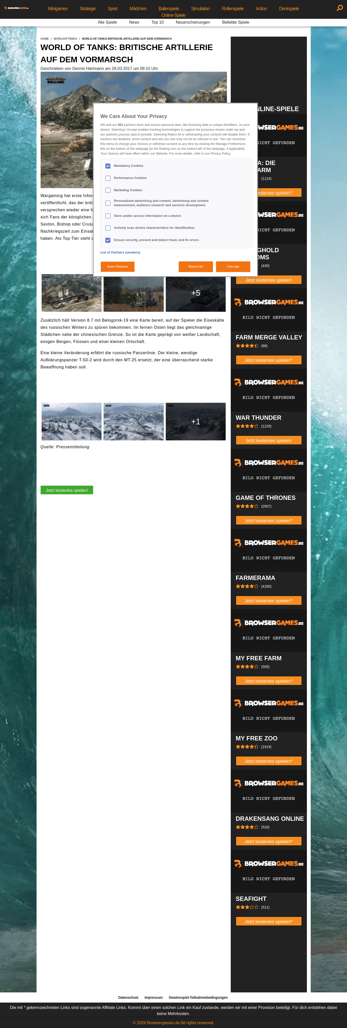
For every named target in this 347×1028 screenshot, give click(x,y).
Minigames (58, 8)
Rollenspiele (233, 8)
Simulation (200, 8)
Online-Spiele (173, 15)
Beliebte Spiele (235, 22)
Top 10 (158, 22)
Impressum (153, 997)
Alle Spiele (107, 22)
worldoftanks (65, 38)
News (134, 22)
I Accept (233, 266)
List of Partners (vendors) (120, 252)
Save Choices (117, 266)
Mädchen (138, 8)
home (45, 38)
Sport (113, 8)
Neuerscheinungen (193, 22)
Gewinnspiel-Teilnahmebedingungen (198, 997)
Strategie (88, 8)
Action (261, 8)
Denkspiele (289, 8)
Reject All (196, 266)
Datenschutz (128, 997)
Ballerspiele (169, 8)
